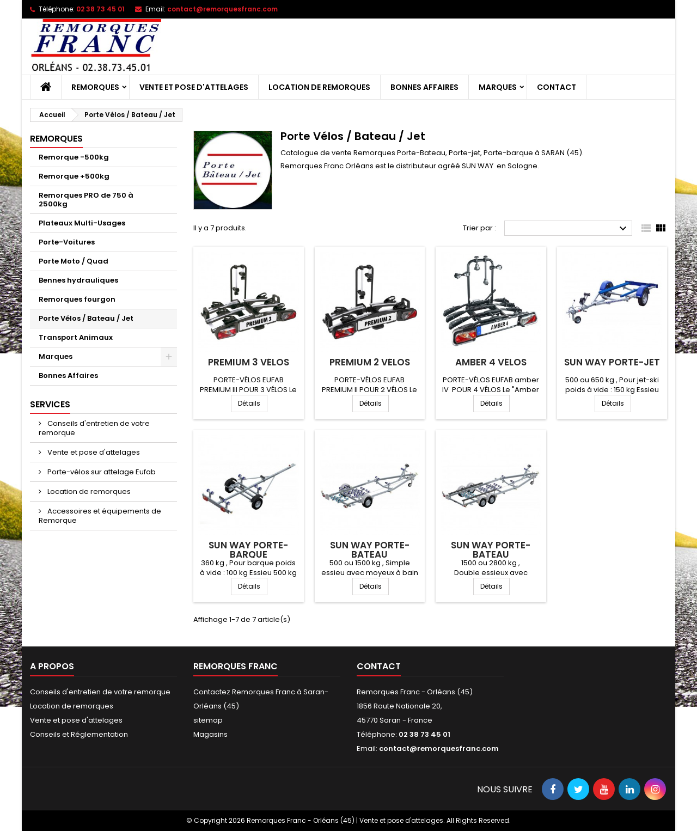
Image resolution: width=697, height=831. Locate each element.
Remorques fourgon (77, 299)
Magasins (210, 734)
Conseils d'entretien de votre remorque (94, 428)
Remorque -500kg (74, 157)
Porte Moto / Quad (73, 261)
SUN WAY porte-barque (248, 550)
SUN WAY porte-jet (612, 362)
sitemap (208, 720)
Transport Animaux (76, 337)
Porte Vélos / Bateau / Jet (86, 318)
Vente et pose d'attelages (193, 87)
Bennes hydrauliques (78, 280)
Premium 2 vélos (369, 362)
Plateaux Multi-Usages (82, 223)
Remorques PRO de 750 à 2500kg (86, 199)
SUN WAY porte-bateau (369, 550)
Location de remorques (319, 87)
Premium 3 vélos (248, 362)
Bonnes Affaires (424, 87)
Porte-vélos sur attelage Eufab (101, 472)
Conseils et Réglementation (79, 734)
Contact (556, 87)
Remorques (95, 87)
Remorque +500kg (74, 176)
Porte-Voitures (67, 242)
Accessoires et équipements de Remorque (100, 516)
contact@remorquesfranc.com (222, 9)
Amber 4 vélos (491, 362)
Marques (498, 87)
